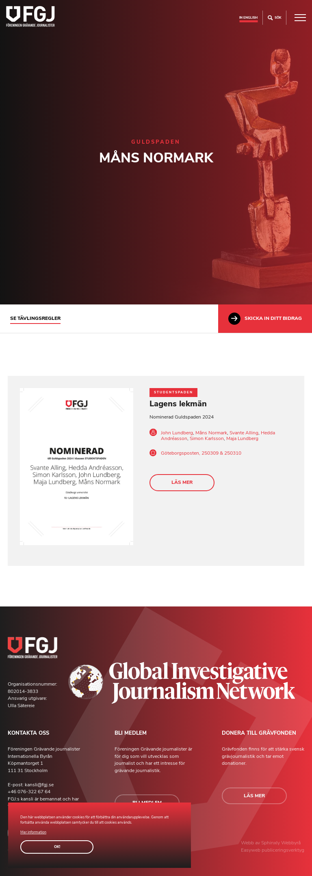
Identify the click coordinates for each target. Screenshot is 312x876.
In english (248, 17)
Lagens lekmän (178, 403)
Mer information (33, 832)
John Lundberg (177, 432)
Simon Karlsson (207, 438)
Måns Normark (211, 432)
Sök (274, 17)
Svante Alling (244, 432)
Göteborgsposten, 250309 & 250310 (201, 453)
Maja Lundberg (242, 438)
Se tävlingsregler (35, 318)
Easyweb (251, 850)
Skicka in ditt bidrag (265, 319)
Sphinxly (271, 842)
